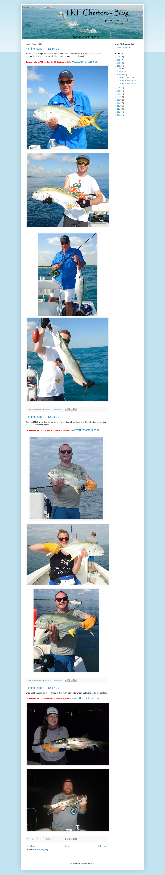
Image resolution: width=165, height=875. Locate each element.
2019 (119, 94)
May (120, 69)
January (122, 75)
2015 (119, 106)
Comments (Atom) (41, 850)
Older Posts (102, 846)
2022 (119, 66)
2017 (119, 100)
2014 (119, 109)
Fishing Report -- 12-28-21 (42, 416)
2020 (119, 91)
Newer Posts (30, 846)
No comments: (57, 409)
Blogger (91, 863)
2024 (119, 60)
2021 (119, 88)
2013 (119, 112)
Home (67, 846)
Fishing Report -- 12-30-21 (42, 48)
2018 (119, 97)
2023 (119, 63)
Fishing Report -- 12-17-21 (42, 687)
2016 (119, 103)
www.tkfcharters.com (124, 47)
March (121, 72)
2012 (119, 115)
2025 (119, 57)
